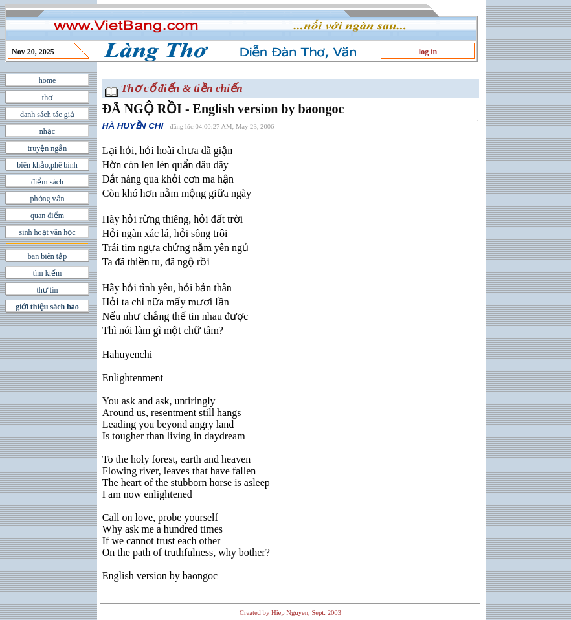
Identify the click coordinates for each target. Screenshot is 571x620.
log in (428, 51)
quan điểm (47, 215)
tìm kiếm (47, 273)
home (47, 80)
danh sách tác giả (47, 114)
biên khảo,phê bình (47, 165)
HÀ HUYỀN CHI (132, 126)
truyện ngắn (47, 148)
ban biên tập (47, 256)
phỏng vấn (47, 198)
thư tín (47, 289)
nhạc (47, 131)
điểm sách (47, 181)
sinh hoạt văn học (47, 232)
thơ (47, 97)
